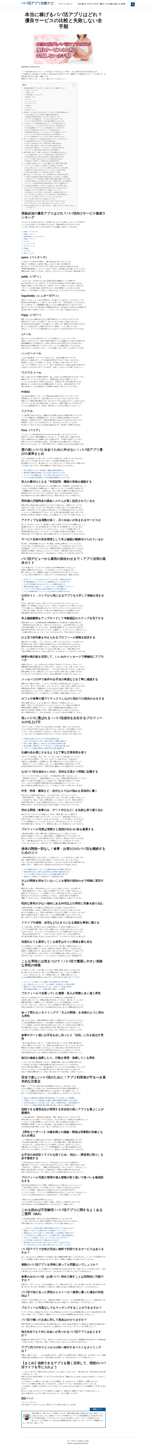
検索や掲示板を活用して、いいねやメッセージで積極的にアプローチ (47, 132)
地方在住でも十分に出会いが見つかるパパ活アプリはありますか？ (46, 201)
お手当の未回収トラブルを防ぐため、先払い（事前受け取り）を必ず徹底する (49, 181)
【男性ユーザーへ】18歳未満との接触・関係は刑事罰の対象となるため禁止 (49, 179)
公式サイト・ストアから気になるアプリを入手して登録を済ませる (46, 125)
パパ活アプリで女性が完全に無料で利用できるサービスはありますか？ (47, 188)
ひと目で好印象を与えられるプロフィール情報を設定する (43, 130)
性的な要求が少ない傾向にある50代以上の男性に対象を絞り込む (45, 156)
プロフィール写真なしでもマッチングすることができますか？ (45, 196)
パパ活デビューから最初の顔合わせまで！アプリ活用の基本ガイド (45, 123)
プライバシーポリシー (66, 4)
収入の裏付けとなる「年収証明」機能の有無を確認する (43, 114)
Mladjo (86, 1443)
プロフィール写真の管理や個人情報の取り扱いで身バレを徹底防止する (47, 183)
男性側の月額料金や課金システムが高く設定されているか (43, 116)
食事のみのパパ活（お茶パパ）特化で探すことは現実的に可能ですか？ (47, 192)
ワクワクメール (31, 103)
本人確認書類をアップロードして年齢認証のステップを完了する (45, 128)
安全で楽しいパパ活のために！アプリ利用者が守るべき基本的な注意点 (46, 174)
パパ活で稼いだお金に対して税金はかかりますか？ (41, 199)
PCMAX (29, 105)
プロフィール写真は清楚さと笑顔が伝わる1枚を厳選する (43, 150)
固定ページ (33, 207)
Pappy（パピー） (31, 97)
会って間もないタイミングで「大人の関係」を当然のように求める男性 (47, 168)
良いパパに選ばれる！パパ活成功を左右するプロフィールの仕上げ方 (45, 139)
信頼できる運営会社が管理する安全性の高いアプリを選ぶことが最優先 (47, 177)
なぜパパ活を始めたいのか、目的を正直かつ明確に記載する (44, 143)
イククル (29, 107)
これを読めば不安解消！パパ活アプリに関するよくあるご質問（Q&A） (46, 186)
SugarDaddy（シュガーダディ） (35, 94)
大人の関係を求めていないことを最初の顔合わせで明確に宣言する (46, 154)
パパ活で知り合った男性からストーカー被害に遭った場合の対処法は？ (47, 194)
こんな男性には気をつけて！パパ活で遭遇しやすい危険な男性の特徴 (45, 163)
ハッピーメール (31, 101)
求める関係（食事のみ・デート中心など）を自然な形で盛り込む (45, 148)
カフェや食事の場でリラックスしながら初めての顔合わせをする (45, 136)
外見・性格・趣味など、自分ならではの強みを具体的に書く (44, 145)
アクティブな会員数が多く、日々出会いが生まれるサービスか (45, 119)
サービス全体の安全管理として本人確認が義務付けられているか (45, 121)
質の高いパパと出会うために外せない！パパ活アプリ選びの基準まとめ (46, 112)
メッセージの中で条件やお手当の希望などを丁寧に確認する (44, 134)
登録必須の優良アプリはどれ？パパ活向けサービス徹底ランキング (45, 88)
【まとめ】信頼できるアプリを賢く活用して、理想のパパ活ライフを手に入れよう (49, 205)
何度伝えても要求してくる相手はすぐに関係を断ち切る (43, 161)
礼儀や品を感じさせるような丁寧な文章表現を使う (41, 141)
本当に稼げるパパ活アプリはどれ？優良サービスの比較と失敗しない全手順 (101, 4)
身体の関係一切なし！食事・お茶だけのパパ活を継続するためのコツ (45, 152)
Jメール (29, 99)
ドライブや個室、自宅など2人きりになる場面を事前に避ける (44, 159)
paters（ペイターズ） (33, 90)
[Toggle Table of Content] (73, 85)
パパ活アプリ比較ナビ (37, 3)
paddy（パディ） (31, 92)
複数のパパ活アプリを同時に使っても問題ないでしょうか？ (44, 190)
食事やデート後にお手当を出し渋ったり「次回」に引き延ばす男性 (46, 170)
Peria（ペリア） (31, 110)
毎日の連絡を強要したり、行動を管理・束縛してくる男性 (43, 172)
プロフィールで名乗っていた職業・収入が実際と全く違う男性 (45, 165)
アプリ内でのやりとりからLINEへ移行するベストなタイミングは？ (46, 203)
